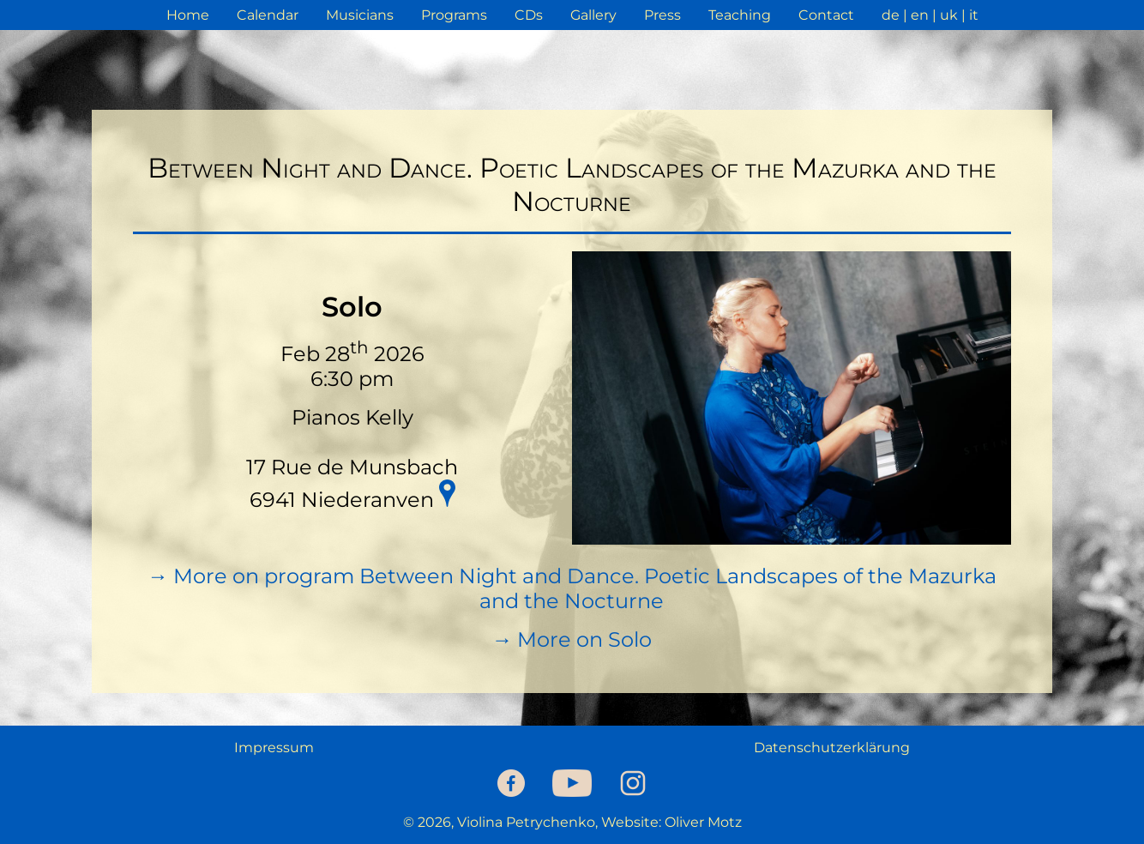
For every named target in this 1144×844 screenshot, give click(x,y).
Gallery (593, 15)
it (973, 15)
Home (187, 15)
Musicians (360, 15)
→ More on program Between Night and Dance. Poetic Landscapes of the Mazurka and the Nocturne (572, 588)
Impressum (274, 747)
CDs (529, 15)
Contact (826, 15)
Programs (454, 15)
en (920, 15)
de (891, 15)
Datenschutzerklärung (832, 747)
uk (949, 15)
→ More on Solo (571, 639)
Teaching (739, 15)
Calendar (267, 15)
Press (662, 15)
